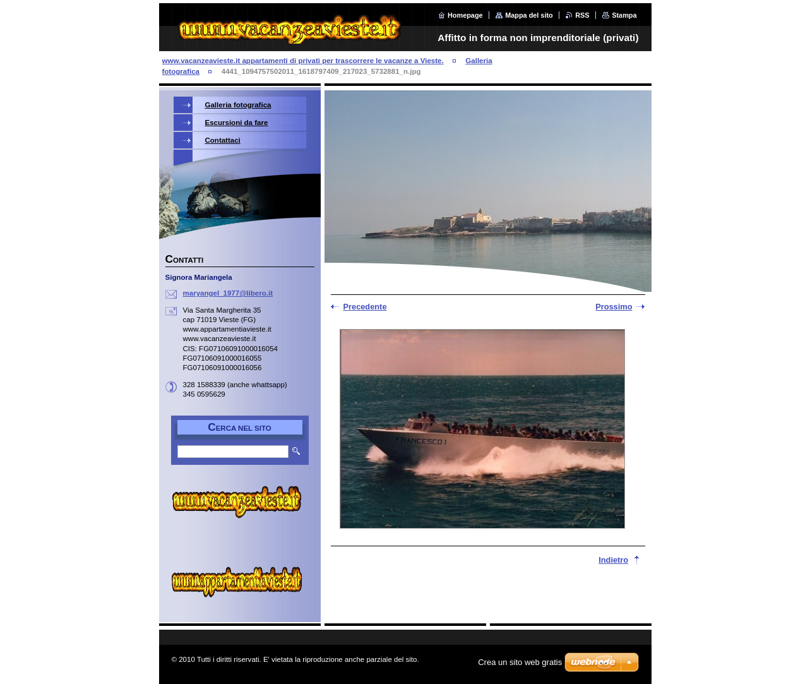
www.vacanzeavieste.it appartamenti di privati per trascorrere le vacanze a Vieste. (303, 60)
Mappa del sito (529, 15)
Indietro (613, 560)
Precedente (365, 306)
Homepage (465, 15)
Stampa (624, 15)
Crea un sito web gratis (520, 662)
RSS (582, 15)
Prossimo (613, 306)
